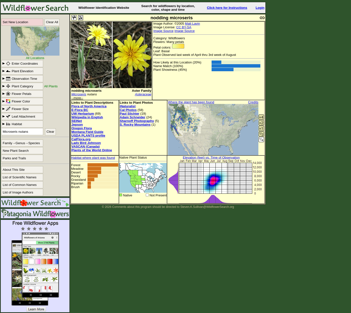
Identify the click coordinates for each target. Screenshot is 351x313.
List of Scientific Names (20, 177)
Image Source (163, 31)
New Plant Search (16, 150)
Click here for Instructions (227, 8)
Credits (253, 102)
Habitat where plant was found (93, 158)
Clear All (52, 22)
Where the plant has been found (191, 102)
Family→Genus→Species (21, 143)
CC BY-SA (183, 27)
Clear (50, 131)
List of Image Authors (18, 192)
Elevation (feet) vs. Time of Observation (211, 157)
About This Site (14, 170)
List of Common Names (20, 185)
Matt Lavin (192, 23)
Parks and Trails (14, 158)
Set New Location (15, 22)
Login (260, 8)
